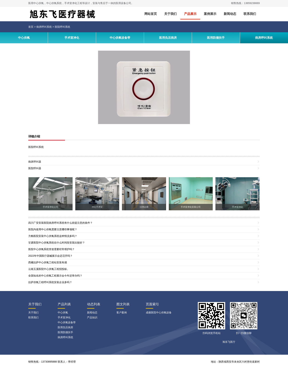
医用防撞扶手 (216, 37)
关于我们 (170, 14)
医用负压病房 (168, 37)
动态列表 (93, 304)
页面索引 (152, 304)
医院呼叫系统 (62, 26)
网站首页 (150, 14)
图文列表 (123, 304)
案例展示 (210, 14)
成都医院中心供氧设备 (159, 312)
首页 (30, 26)
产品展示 (190, 14)
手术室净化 (71, 37)
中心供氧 (24, 37)
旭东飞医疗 (228, 341)
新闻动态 (230, 14)
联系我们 (250, 14)
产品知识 (92, 317)
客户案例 (121, 312)
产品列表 (64, 304)
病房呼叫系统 (44, 26)
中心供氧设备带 (120, 37)
